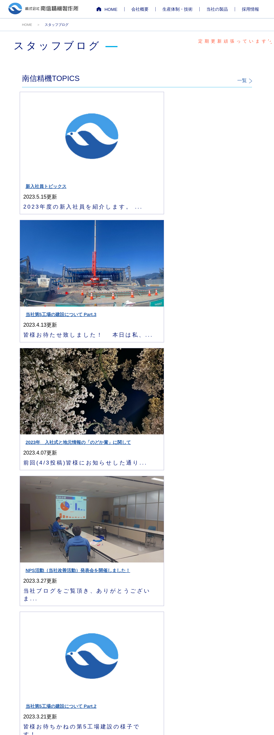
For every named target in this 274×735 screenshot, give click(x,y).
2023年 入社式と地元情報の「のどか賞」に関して (166, 137)
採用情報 (250, 9)
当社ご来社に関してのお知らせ (224, 239)
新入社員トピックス (48, 132)
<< (184, 518)
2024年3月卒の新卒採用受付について (106, 239)
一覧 (244, 80)
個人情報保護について (224, 638)
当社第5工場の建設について (164, 239)
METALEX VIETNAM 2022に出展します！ (165, 443)
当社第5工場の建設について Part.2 (47, 239)
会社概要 (140, 9)
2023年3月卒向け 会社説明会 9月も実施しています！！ (224, 443)
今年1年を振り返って (105, 340)
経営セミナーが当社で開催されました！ (165, 340)
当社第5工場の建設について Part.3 (105, 134)
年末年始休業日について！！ (224, 340)
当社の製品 (217, 9)
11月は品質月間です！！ (46, 440)
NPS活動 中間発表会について (48, 340)
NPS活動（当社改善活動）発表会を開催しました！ (224, 137)
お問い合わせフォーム (199, 576)
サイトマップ (256, 638)
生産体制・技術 (177, 9)
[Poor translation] (11, 671)
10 (240, 518)
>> (249, 518)
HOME (107, 9)
